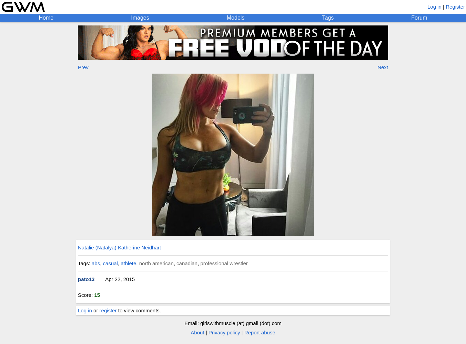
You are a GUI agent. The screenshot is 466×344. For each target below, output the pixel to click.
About (197, 332)
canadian (186, 263)
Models (236, 18)
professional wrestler (224, 263)
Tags (328, 18)
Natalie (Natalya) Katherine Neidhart (119, 247)
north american (156, 263)
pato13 (86, 279)
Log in (434, 7)
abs (96, 263)
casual (110, 263)
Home (46, 18)
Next (382, 67)
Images (140, 18)
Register (455, 7)
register (108, 310)
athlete (128, 263)
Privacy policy (224, 332)
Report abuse (259, 332)
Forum (419, 18)
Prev (83, 67)
